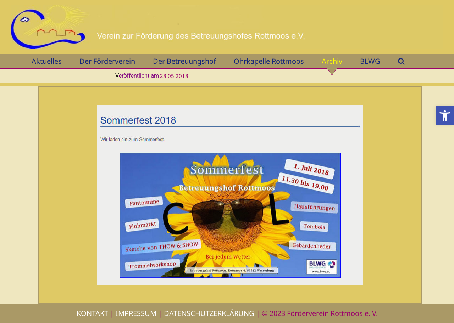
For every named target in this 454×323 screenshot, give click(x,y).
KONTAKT (92, 313)
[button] (445, 115)
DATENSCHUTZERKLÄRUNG (209, 313)
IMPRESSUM (136, 313)
